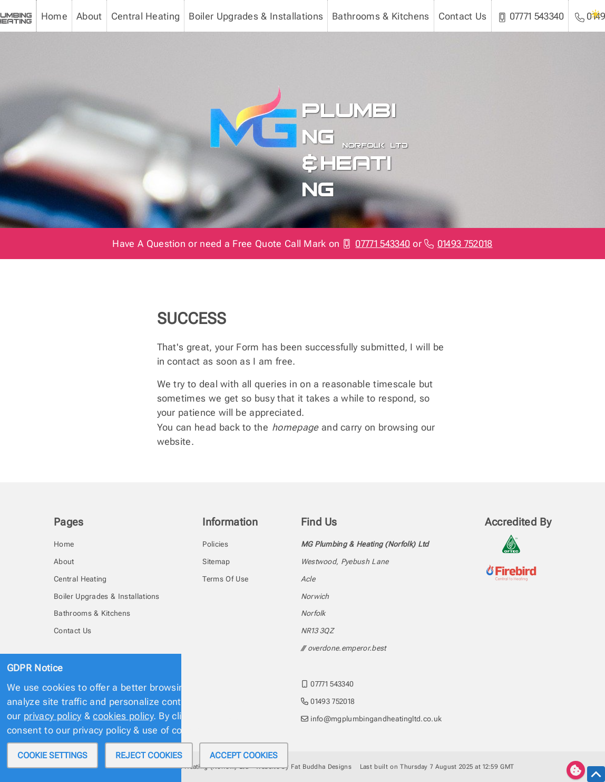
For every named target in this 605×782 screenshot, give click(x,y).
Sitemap (216, 561)
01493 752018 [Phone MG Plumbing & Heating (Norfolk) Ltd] (458, 243)
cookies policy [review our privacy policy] (123, 715)
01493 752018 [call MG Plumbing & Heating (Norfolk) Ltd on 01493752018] (328, 701)
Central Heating (145, 16)
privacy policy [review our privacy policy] (52, 715)
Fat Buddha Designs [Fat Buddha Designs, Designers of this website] (321, 766)
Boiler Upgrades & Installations (256, 16)
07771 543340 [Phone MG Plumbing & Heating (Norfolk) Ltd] (376, 243)
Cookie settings (52, 755)
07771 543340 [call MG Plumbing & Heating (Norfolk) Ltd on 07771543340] (327, 684)
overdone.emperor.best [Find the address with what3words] (347, 648)
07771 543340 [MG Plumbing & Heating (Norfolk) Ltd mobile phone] (531, 16)
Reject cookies (148, 755)
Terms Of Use (225, 579)
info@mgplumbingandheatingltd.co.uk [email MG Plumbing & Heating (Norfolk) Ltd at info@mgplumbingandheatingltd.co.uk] (371, 718)
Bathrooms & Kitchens (380, 16)
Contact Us (462, 16)
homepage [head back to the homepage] (295, 427)
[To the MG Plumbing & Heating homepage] (249, 89)
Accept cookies (244, 755)
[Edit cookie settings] (576, 770)
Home (54, 16)
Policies (215, 544)
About (89, 16)
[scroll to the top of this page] (596, 774)
